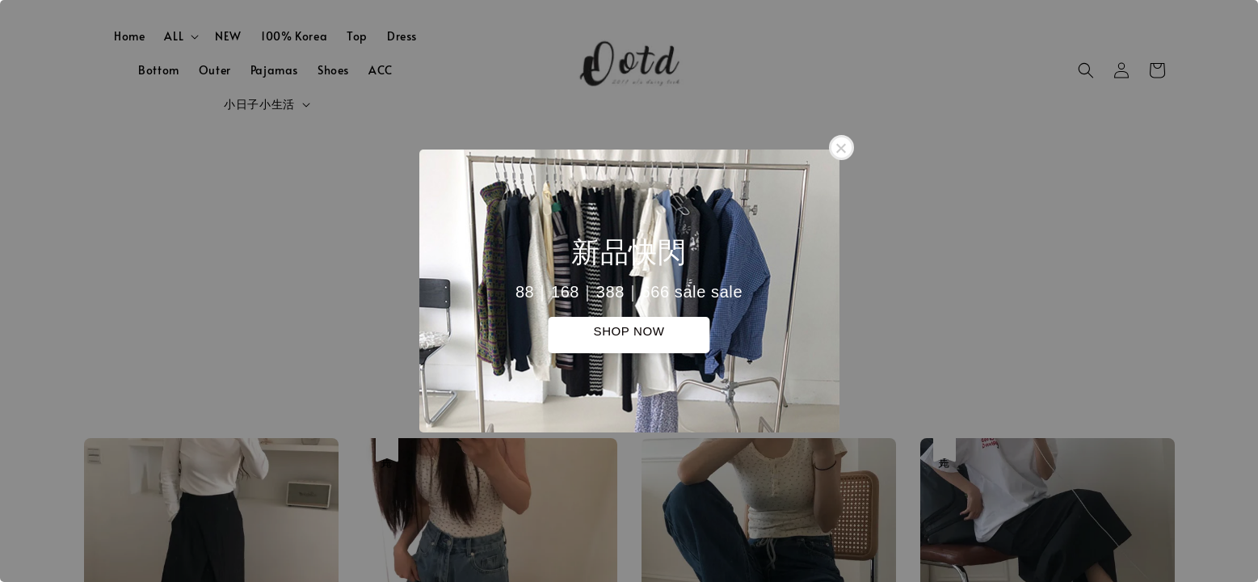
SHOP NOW (629, 331)
